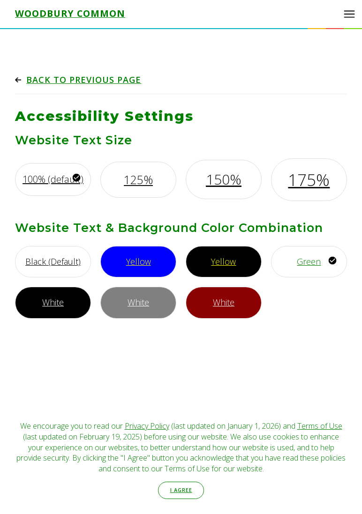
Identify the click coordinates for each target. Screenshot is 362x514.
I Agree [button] (181, 489)
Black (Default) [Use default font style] (53, 261)
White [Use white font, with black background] (53, 302)
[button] (349, 14)
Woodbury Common (70, 13)
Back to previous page (83, 79)
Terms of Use (319, 426)
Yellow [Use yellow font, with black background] (223, 261)
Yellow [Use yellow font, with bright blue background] (138, 261)
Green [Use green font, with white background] (309, 261)
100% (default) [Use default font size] (53, 179)
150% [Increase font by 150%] (223, 179)
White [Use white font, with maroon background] (223, 302)
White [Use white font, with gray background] (138, 302)
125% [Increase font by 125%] (138, 179)
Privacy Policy (147, 426)
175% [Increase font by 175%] (309, 180)
